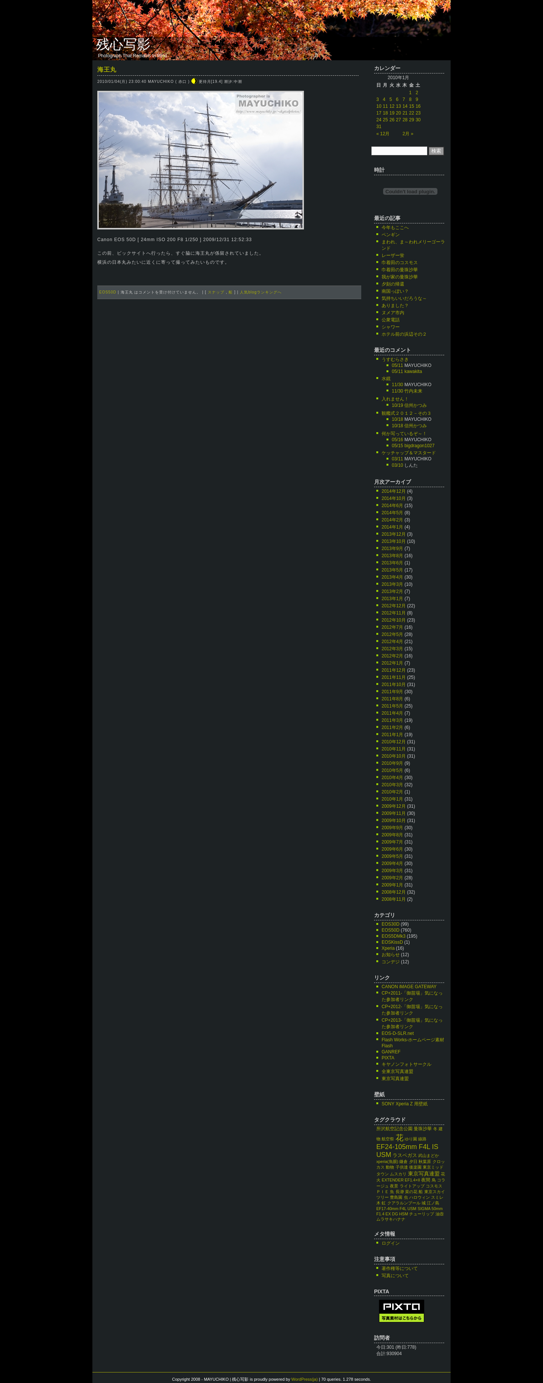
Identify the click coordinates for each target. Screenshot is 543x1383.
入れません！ (395, 399)
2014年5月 (392, 512)
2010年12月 (394, 741)
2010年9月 (392, 763)
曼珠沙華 (423, 1128)
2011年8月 (392, 698)
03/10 (397, 465)
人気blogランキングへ (261, 292)
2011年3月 (392, 720)
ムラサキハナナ (390, 1219)
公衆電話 (391, 319)
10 (378, 106)
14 (404, 106)
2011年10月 (394, 684)
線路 (422, 1139)
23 (418, 113)
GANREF (391, 1051)
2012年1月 (392, 663)
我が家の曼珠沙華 (400, 277)
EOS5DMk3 (393, 936)
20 (398, 113)
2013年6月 (392, 562)
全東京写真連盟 (397, 1071)
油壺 (440, 1214)
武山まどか (428, 1155)
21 (404, 113)
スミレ (437, 1197)
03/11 (397, 459)
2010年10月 (394, 756)
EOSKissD (392, 942)
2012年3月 (392, 648)
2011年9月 (392, 691)
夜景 (394, 1186)
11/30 (397, 384)
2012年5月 (392, 634)
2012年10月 (394, 620)
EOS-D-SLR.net (398, 1033)
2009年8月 (392, 834)
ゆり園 (411, 1139)
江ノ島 (433, 1203)
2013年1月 (392, 598)
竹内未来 (413, 391)
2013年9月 (392, 548)
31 (378, 126)
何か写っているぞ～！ (404, 433)
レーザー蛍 (393, 255)
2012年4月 (392, 641)
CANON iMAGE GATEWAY (409, 986)
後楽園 (415, 1167)
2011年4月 (392, 713)
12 (392, 106)
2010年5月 (392, 770)
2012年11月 (394, 613)
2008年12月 (394, 892)
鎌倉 (403, 1161)
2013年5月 (392, 570)
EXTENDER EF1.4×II (401, 1180)
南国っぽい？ (395, 291)
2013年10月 (394, 541)
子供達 (402, 1167)
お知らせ (391, 954)
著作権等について (400, 1268)
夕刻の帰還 (393, 284)
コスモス (434, 1186)
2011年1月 (392, 734)
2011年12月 (394, 670)
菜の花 (411, 1191)
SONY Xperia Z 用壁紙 (405, 1103)
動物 (390, 1167)
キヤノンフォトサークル (406, 1064)
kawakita (413, 371)
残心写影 (123, 44)
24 (378, 119)
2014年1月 (392, 527)
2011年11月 (394, 677)
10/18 (397, 419)
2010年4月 (392, 777)
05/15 (397, 445)
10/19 (397, 405)
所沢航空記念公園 (394, 1128)
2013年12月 (394, 534)
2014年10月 (394, 498)
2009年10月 (394, 820)
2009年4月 (392, 863)
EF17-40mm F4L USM (396, 1208)
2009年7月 (392, 842)
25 (385, 119)
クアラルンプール (403, 1203)
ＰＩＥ (382, 1191)
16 (418, 106)
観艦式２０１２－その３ (406, 413)
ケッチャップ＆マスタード (409, 452)
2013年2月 (392, 591)
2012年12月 (394, 605)
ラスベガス (405, 1155)
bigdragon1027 (419, 445)
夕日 (413, 1161)
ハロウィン (419, 1197)
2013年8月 (392, 555)
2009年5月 (392, 856)
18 (385, 113)
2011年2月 (392, 727)
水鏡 (386, 378)
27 (398, 119)
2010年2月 (392, 792)
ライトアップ (412, 1186)
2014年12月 (394, 491)
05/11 (397, 365)
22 (411, 113)
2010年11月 (394, 749)
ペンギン (391, 234)
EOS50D (107, 292)
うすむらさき (395, 359)
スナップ (216, 292)
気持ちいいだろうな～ (404, 298)
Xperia (388, 948)
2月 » (407, 133)
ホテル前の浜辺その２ (404, 334)
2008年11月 (394, 899)
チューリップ (421, 1214)
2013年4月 (392, 577)
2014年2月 (392, 520)
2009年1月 (392, 885)
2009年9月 (392, 827)
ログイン (391, 1243)
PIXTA (388, 1058)
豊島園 (396, 1197)
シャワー (391, 327)
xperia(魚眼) (387, 1161)
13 (398, 106)
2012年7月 (392, 627)
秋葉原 (425, 1161)
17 (378, 113)
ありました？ (395, 305)
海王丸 (107, 69)
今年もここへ (395, 227)
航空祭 (388, 1139)
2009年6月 (392, 849)
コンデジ (391, 961)
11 (385, 106)
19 (392, 113)
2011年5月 (392, 706)
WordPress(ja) (304, 1379)
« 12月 (383, 133)
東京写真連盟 (395, 1078)
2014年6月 (392, 505)
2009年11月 (394, 813)
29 (411, 119)
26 (392, 119)
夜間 (425, 1180)
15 (411, 106)
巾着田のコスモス (400, 262)
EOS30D (390, 924)
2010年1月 (392, 799)
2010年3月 (392, 784)
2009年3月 (392, 870)
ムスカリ (398, 1174)
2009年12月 (394, 806)
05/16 (397, 439)
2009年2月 (392, 877)
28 (404, 119)
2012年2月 (392, 656)
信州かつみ (415, 405)
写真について (395, 1275)
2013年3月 (392, 584)
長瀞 (400, 1191)
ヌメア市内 (393, 312)
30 (418, 119)
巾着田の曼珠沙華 (400, 269)
